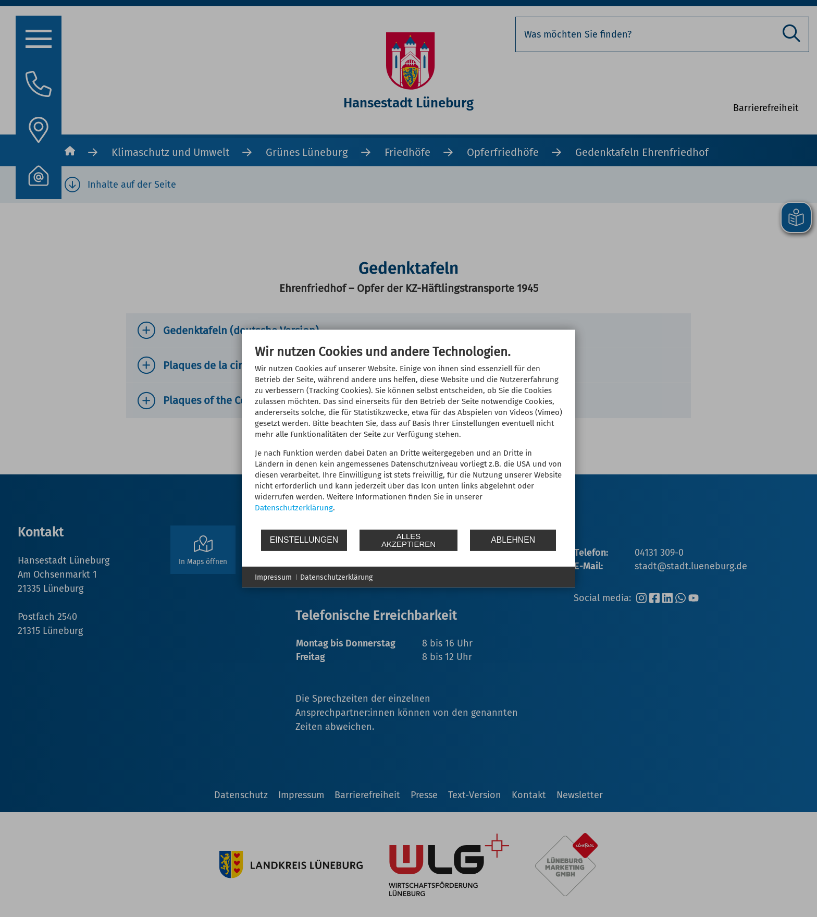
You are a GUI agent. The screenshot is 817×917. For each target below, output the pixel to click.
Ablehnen (513, 539)
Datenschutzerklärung (294, 507)
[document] (408, 436)
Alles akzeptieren (408, 540)
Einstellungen (304, 539)
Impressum (273, 576)
